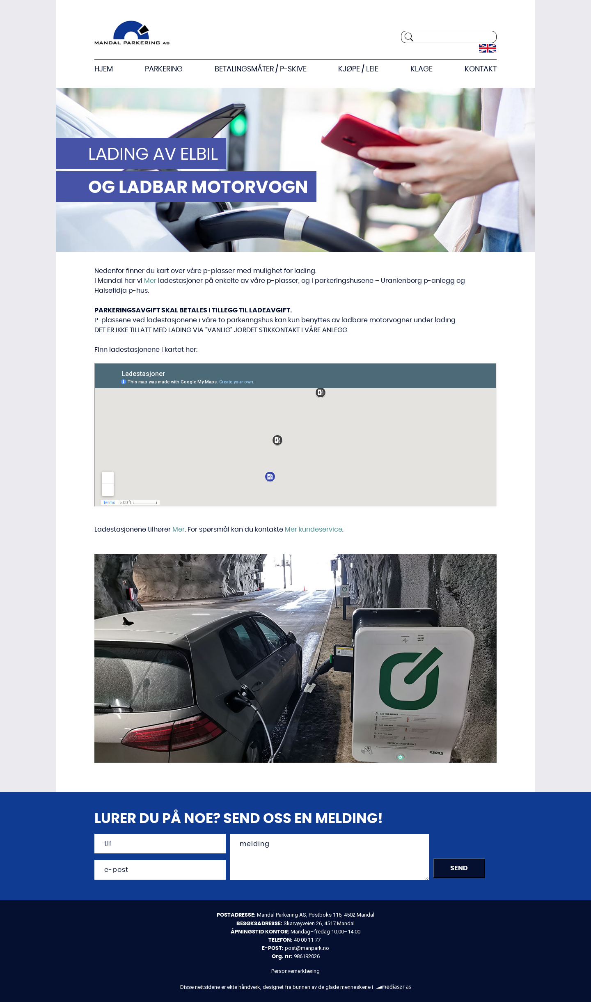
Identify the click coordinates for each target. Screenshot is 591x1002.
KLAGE (421, 69)
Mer (150, 281)
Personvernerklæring (295, 972)
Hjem (103, 69)
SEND (459, 871)
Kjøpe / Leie (358, 69)
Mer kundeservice (313, 530)
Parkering (164, 69)
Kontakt (481, 69)
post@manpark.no (307, 949)
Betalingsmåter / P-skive (261, 69)
